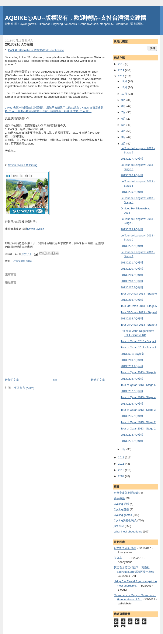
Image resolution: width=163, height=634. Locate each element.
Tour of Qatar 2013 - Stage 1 (138, 428)
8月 (123, 106)
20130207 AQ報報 (132, 391)
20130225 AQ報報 (132, 191)
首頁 (55, 379)
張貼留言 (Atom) (24, 387)
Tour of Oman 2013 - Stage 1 (138, 347)
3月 (123, 137)
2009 (121, 476)
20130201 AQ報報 (132, 440)
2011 (121, 463)
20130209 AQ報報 (132, 366)
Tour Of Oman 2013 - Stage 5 (139, 306)
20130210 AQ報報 (132, 360)
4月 (123, 131)
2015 (121, 64)
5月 (123, 124)
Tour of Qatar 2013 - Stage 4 (138, 397)
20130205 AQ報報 (132, 416)
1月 (123, 449)
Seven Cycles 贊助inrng (22, 165)
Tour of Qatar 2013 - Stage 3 (138, 409)
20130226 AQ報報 (132, 175)
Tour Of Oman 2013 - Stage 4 (139, 312)
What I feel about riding (128, 531)
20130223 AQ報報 (132, 229)
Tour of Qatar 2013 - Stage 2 (138, 422)
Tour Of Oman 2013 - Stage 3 (139, 324)
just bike (119, 526)
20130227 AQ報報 (132, 158)
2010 (121, 470)
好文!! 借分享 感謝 (125, 548)
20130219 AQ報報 (132, 274)
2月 (123, 143)
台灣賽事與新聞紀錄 (126, 492)
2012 (121, 457)
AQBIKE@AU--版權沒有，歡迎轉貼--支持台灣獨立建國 (76, 17)
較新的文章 (12, 379)
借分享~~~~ (121, 558)
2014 (121, 70)
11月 (124, 87)
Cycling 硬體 (121, 503)
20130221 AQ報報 (132, 262)
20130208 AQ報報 (132, 378)
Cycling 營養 (121, 509)
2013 (121, 76)
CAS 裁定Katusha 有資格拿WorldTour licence (36, 50)
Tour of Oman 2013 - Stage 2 (138, 341)
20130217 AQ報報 (132, 287)
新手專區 (119, 498)
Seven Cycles (35, 228)
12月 (124, 81)
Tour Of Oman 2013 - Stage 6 (139, 293)
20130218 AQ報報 (132, 281)
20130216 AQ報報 (132, 299)
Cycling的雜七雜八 (22, 261)
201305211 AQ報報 (133, 353)
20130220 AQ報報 (132, 268)
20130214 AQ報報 (132, 318)
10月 (124, 93)
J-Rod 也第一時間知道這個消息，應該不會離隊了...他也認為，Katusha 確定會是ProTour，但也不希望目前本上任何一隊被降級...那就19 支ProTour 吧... (54, 109)
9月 (123, 100)
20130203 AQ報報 (132, 434)
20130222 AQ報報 (132, 246)
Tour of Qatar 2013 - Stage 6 (138, 372)
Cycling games (123, 515)
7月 (123, 112)
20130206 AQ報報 (132, 403)
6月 (123, 118)
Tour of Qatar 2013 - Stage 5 (138, 384)
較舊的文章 (98, 379)
